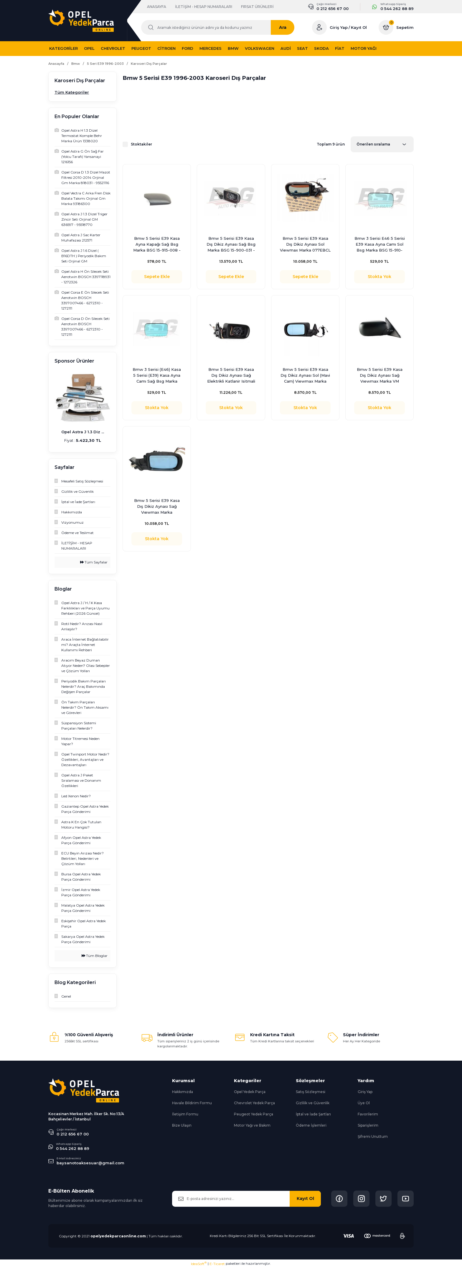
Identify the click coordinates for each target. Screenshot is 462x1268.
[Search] (220, 27)
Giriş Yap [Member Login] (339, 27)
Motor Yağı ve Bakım (252, 1125)
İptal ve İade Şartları (313, 1114)
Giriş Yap (365, 1092)
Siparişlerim (368, 1125)
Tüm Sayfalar (94, 562)
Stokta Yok (379, 276)
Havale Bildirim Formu (192, 1103)
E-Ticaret (217, 1264)
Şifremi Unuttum (373, 1136)
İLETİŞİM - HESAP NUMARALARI (203, 6)
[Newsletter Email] (246, 1199)
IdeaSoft (199, 1263)
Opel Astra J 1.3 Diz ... (82, 431)
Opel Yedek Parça (249, 1092)
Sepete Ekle (157, 276)
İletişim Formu (185, 1114)
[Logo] (81, 20)
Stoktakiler (141, 144)
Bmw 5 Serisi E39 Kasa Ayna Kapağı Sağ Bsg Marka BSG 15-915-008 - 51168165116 (157, 244)
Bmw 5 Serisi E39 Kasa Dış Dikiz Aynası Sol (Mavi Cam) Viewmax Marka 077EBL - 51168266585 (305, 375)
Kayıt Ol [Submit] (305, 1198)
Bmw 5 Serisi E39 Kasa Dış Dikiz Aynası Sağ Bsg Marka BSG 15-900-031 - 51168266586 (231, 244)
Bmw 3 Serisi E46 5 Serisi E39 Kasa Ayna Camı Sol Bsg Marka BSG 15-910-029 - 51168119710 (379, 244)
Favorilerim (368, 1114)
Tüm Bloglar (95, 955)
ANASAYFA (156, 6)
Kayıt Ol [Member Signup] (359, 27)
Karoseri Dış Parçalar (149, 64)
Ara (288, 27)
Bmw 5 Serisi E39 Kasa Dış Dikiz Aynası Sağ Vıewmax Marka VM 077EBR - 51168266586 (379, 375)
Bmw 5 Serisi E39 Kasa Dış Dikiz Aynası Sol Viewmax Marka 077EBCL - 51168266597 (305, 244)
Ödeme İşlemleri (311, 1125)
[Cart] (396, 27)
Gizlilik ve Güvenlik (312, 1103)
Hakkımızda (182, 1092)
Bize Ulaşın (182, 1125)
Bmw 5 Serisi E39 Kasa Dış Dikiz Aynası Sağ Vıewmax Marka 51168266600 (157, 506)
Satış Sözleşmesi (310, 1092)
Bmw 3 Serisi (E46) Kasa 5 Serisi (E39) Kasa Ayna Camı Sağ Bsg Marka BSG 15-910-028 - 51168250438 (157, 375)
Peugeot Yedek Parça (253, 1114)
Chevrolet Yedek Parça (254, 1103)
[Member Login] (319, 27)
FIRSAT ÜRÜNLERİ (257, 6)
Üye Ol (364, 1103)
